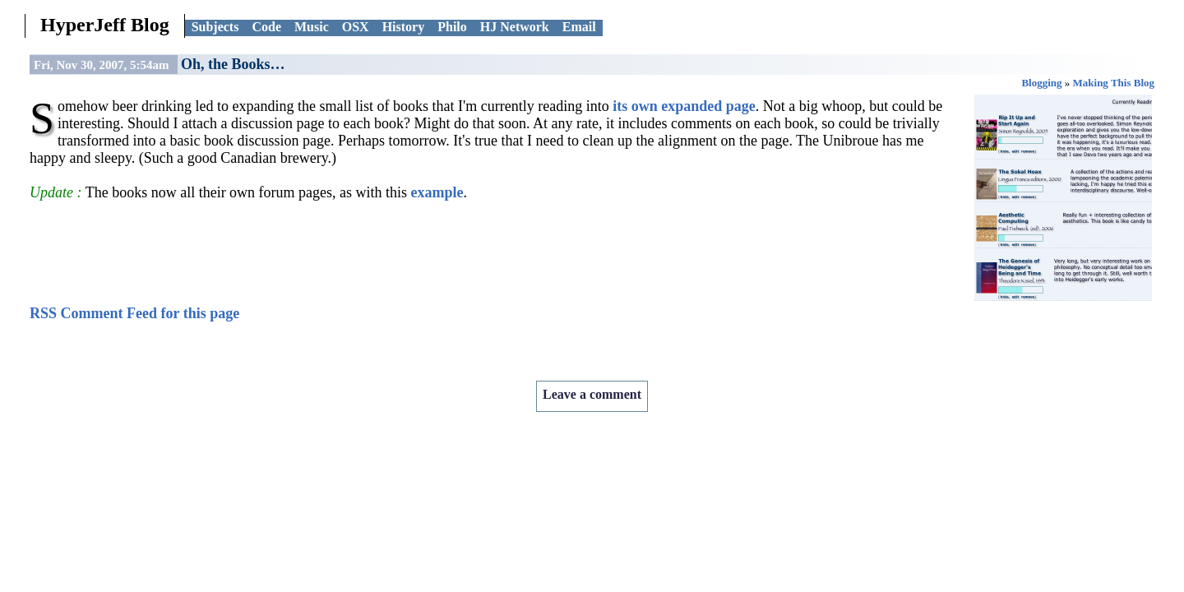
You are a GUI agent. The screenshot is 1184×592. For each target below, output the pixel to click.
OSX (355, 27)
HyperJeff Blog (104, 24)
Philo (452, 27)
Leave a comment (592, 394)
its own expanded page (684, 106)
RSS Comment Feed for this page (134, 313)
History (404, 27)
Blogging (1041, 82)
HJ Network (515, 27)
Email (579, 27)
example (437, 192)
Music (311, 27)
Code (266, 27)
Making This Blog (1113, 82)
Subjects (215, 27)
